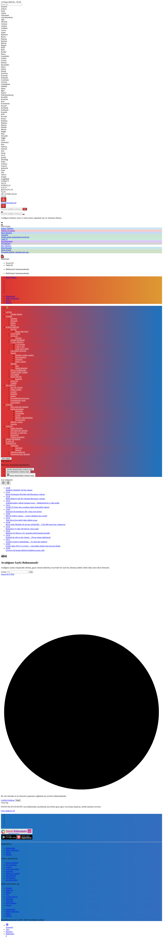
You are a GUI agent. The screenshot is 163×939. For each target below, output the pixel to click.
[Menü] (3, 199)
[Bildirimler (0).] (2, 256)
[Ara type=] (23, 214)
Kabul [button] (18, 800)
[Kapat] (2, 224)
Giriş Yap (4, 811)
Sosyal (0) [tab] (9, 263)
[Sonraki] (8, 483)
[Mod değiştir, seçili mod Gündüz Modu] (6, 458)
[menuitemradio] (20, 469)
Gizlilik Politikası (7, 800)
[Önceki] (3, 483)
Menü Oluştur (11, 277)
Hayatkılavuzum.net (8, 203)
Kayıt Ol (11, 811)
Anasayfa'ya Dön (7, 574)
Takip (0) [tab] (9, 265)
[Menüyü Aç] (3, 206)
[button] (2, 222)
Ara (25, 209)
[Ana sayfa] (7, 308)
